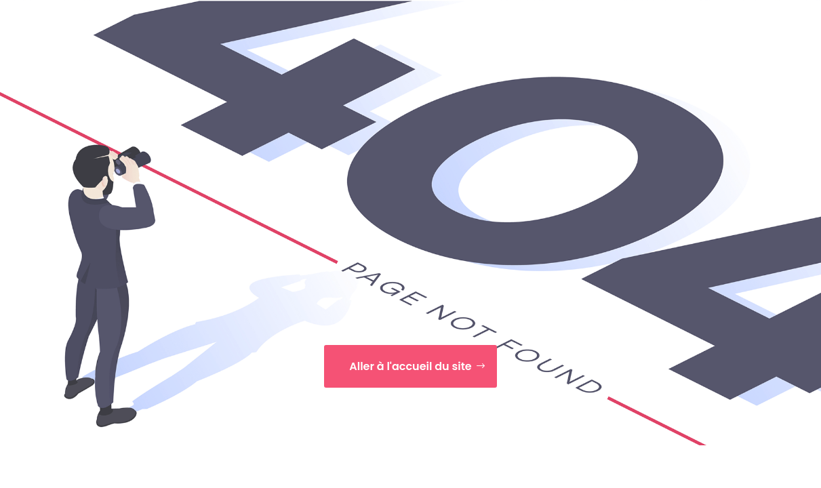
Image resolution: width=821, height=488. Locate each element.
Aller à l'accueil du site (410, 366)
